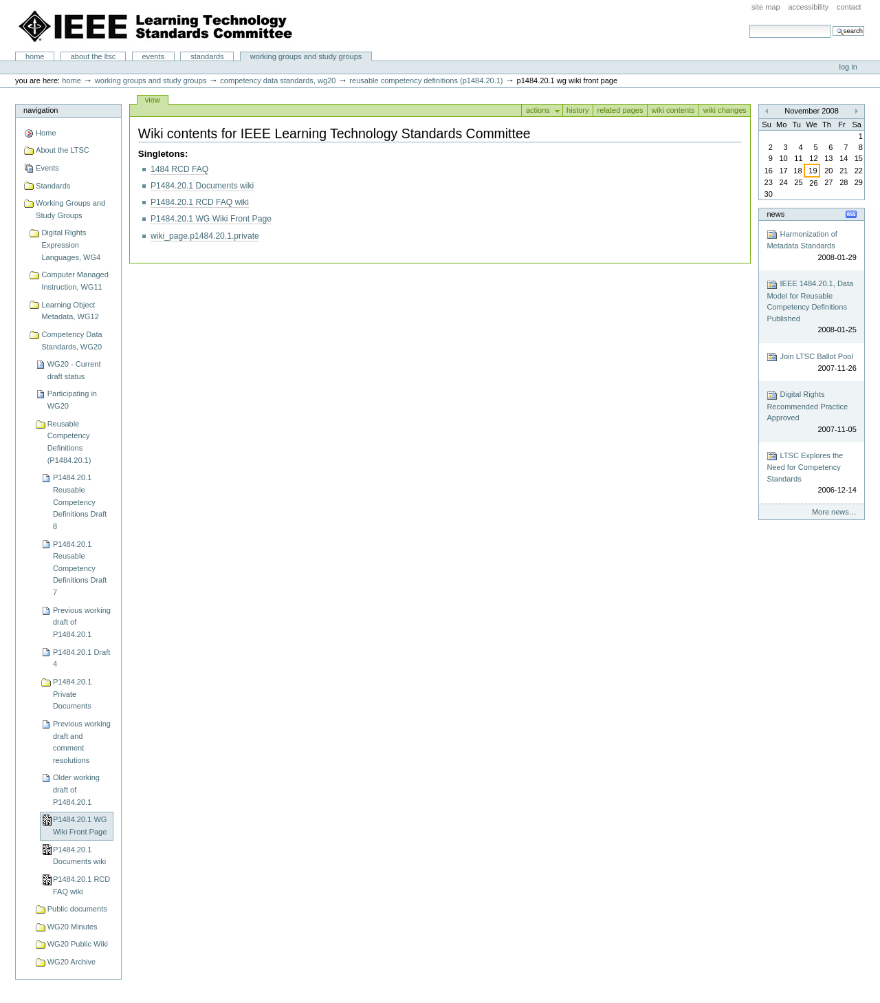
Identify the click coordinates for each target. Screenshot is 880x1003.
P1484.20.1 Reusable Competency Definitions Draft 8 (80, 501)
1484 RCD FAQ (179, 169)
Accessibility (808, 7)
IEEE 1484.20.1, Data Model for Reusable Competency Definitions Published (811, 307)
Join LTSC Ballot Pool (811, 363)
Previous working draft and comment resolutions (82, 742)
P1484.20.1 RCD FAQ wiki (81, 885)
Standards (206, 56)
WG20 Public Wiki (77, 944)
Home (35, 56)
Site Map (765, 7)
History (577, 110)
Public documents (77, 909)
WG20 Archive (71, 962)
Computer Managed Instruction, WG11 (75, 280)
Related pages (620, 110)
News (775, 214)
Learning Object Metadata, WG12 (69, 311)
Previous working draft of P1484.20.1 (82, 622)
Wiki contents (672, 110)
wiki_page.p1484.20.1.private (205, 236)
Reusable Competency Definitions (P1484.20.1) (426, 80)
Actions (538, 110)
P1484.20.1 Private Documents (72, 694)
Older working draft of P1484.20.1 (76, 789)
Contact (849, 7)
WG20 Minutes (72, 927)
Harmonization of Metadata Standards (811, 246)
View (152, 100)
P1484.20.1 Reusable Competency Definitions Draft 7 (80, 568)
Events (153, 56)
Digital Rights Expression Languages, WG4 (70, 244)
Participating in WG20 (72, 399)
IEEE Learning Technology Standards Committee (156, 26)
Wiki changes (725, 110)
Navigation (40, 110)
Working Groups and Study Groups (306, 56)
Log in (848, 67)
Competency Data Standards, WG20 (278, 80)
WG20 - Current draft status (74, 370)
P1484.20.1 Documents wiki (79, 855)
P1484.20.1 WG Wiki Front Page (80, 825)
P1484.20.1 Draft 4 (81, 658)
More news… (834, 512)
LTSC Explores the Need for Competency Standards (811, 473)
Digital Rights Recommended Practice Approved (811, 412)
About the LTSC (93, 56)
